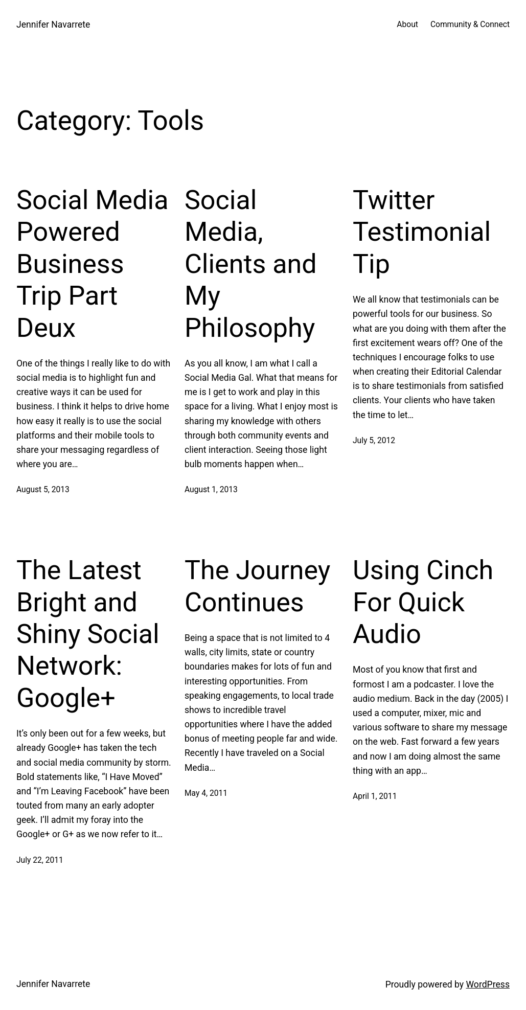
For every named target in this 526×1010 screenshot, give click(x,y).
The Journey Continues (257, 586)
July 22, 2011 (39, 860)
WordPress (488, 984)
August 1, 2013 (211, 489)
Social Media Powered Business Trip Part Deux (92, 264)
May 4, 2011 (206, 793)
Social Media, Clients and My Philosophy (251, 264)
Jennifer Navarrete (53, 24)
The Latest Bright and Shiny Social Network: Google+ (87, 634)
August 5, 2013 (43, 489)
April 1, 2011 (375, 796)
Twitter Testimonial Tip (422, 232)
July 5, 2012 (374, 440)
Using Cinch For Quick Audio (423, 602)
